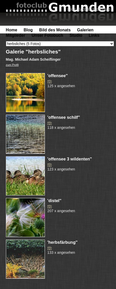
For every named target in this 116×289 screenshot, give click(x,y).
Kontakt (84, 9)
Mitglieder (15, 35)
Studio (76, 35)
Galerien (85, 30)
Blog (28, 30)
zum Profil (12, 64)
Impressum (101, 9)
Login (71, 9)
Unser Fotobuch (47, 35)
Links (94, 35)
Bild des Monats (55, 30)
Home (11, 30)
